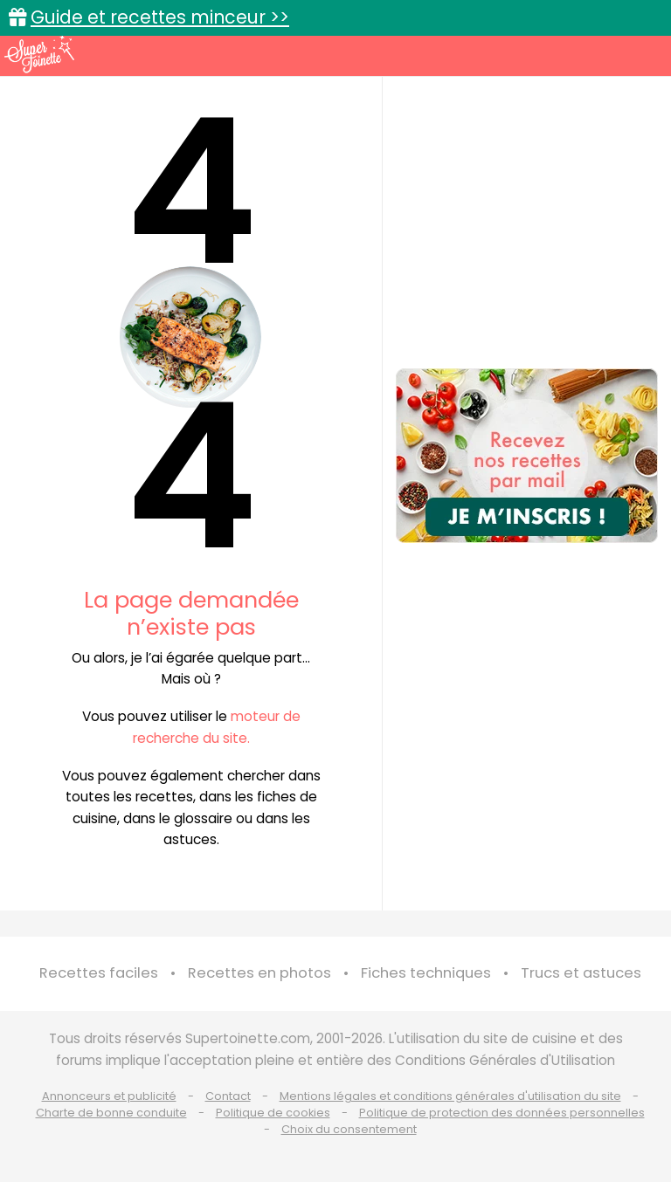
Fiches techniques (426, 973)
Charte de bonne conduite (111, 1112)
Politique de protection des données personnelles (502, 1112)
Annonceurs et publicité (109, 1096)
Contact (228, 1096)
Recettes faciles (98, 973)
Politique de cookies (273, 1112)
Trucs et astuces (581, 973)
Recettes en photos (259, 973)
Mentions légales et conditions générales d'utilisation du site (450, 1096)
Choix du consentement (349, 1129)
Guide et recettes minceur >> (160, 17)
